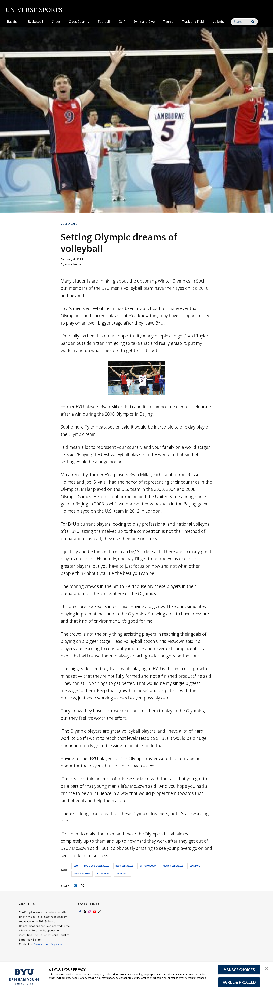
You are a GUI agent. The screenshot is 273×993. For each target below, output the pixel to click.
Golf (121, 22)
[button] (267, 968)
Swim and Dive (144, 22)
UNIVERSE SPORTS (33, 9)
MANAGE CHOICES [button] (239, 969)
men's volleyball (173, 865)
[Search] (244, 21)
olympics (195, 865)
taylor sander (82, 873)
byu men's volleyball (96, 865)
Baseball (13, 22)
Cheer (56, 22)
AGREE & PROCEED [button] (239, 982)
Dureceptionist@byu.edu (49, 944)
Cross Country (79, 22)
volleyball (122, 873)
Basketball (35, 22)
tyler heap (103, 873)
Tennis (168, 22)
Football (104, 22)
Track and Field (193, 22)
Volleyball (219, 22)
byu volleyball (124, 865)
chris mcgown (148, 865)
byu (76, 865)
